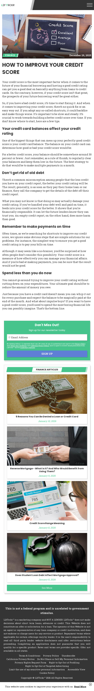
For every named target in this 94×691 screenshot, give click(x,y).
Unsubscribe (68, 655)
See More (47, 587)
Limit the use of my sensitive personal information (37, 669)
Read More (80, 686)
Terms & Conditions (29, 655)
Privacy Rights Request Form (30, 662)
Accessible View (76, 669)
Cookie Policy (47, 672)
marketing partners (27, 347)
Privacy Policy (80, 344)
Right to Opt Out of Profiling (64, 662)
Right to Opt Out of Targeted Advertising (47, 666)
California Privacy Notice (40, 345)
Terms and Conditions (18, 345)
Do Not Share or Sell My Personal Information (62, 659)
